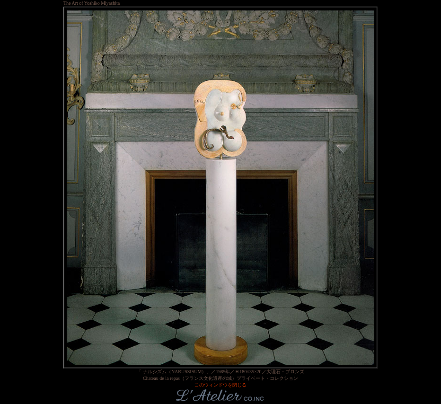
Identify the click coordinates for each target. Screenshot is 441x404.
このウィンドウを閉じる (220, 384)
